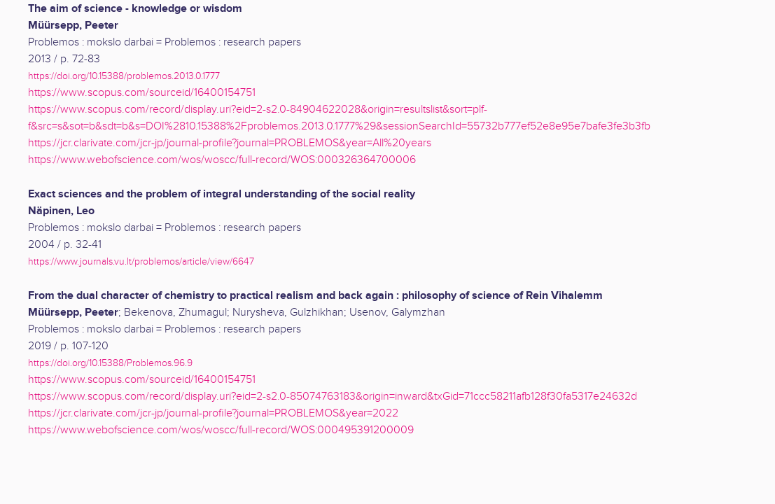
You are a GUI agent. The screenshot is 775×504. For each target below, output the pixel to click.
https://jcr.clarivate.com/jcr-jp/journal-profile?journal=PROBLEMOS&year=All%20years (229, 143)
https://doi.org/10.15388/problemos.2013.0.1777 (124, 76)
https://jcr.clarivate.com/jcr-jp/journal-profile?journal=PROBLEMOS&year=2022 (213, 413)
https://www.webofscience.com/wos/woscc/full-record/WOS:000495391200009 (221, 430)
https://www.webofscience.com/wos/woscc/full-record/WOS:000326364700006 (222, 160)
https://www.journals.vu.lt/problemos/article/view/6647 (141, 261)
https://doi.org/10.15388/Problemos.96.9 (110, 363)
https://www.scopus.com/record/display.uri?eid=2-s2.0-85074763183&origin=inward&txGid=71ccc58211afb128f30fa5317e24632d (332, 396)
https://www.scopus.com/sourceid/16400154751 (142, 92)
